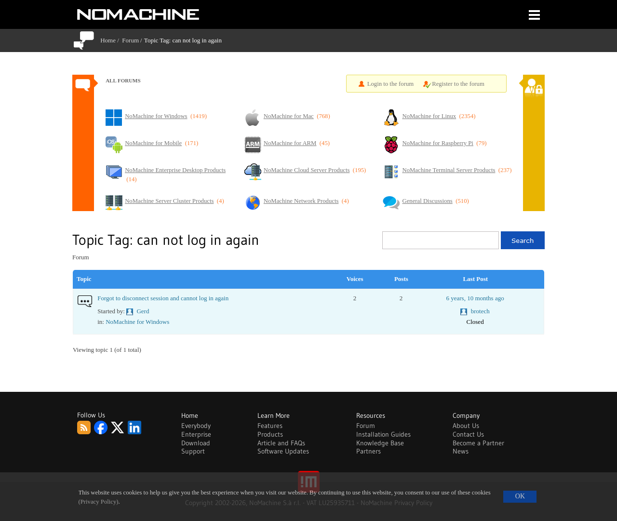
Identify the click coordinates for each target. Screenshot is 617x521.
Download (195, 443)
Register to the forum (458, 83)
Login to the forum (390, 83)
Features (269, 425)
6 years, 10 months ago (475, 298)
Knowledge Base (380, 443)
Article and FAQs (281, 443)
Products (270, 434)
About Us (466, 425)
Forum (130, 40)
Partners (368, 451)
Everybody (196, 425)
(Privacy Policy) (99, 501)
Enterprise (196, 434)
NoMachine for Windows (137, 321)
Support (193, 451)
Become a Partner (478, 443)
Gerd (142, 311)
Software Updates (283, 451)
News (461, 451)
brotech (480, 311)
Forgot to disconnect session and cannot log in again (162, 298)
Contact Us (468, 434)
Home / (111, 40)
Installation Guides (383, 434)
